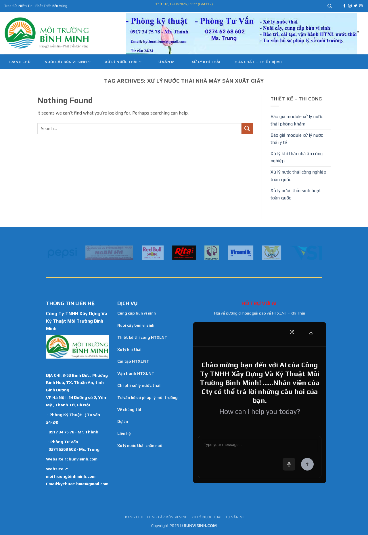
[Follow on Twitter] (355, 6)
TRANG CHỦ (133, 517)
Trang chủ (19, 62)
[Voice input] (289, 464)
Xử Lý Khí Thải (206, 62)
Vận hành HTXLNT (135, 373)
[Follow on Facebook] (344, 6)
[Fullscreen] (291, 332)
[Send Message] (307, 464)
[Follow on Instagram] (350, 6)
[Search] (330, 6)
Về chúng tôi (129, 409)
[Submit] (247, 128)
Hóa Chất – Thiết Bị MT (259, 62)
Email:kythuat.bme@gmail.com (77, 483)
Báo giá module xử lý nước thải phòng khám (297, 120)
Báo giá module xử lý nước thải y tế (297, 138)
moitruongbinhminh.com (70, 476)
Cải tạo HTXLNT (133, 361)
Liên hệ (124, 433)
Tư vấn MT (166, 62)
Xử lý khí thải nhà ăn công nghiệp (297, 157)
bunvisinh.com (83, 458)
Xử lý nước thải (123, 61)
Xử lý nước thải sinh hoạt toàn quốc (296, 194)
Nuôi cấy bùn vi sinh (68, 61)
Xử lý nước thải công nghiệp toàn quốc (298, 175)
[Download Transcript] (311, 332)
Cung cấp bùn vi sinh (136, 313)
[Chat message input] (260, 445)
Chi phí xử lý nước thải (138, 385)
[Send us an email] (361, 6)
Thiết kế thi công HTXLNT (142, 337)
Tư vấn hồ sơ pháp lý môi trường (147, 397)
